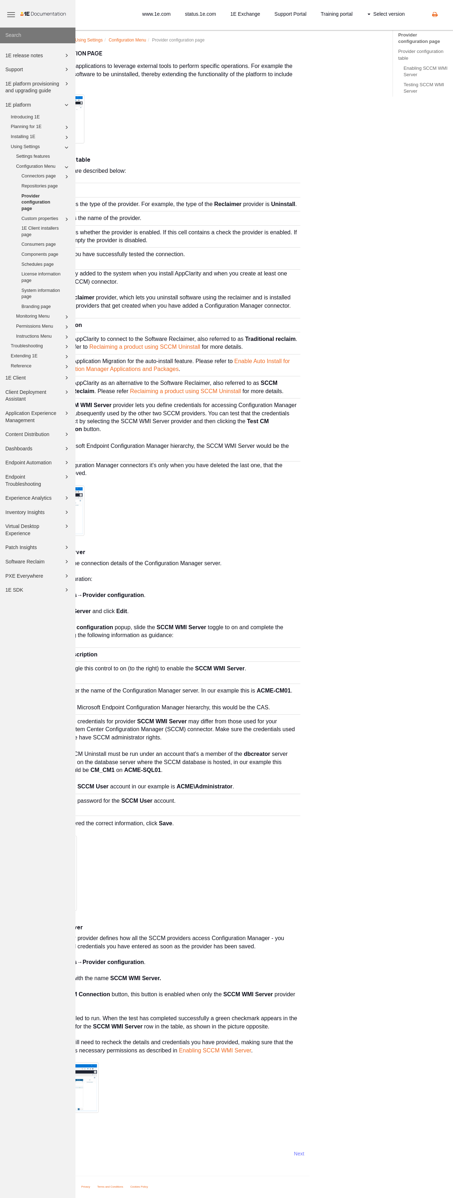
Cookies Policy (214, 1186)
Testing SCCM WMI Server (424, 88)
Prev (94, 1154)
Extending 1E (40, 357)
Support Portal (291, 14)
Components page (39, 254)
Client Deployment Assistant (37, 395)
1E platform (37, 105)
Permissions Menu (43, 327)
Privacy (161, 1186)
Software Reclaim (37, 562)
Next (374, 1154)
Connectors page (45, 177)
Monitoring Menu (43, 317)
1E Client (37, 378)
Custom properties (45, 219)
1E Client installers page (40, 231)
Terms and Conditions (186, 1186)
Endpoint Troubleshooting (37, 480)
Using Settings (40, 147)
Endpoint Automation (37, 462)
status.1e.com (200, 14)
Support (37, 69)
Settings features (33, 156)
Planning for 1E (40, 127)
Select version (386, 14)
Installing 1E (40, 137)
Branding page (36, 306)
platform (133, 40)
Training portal (337, 14)
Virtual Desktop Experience (37, 529)
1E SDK (37, 590)
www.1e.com (156, 14)
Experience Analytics (37, 498)
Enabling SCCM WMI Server (426, 71)
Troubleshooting (40, 347)
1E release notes (37, 55)
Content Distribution (37, 434)
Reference (40, 367)
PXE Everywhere (37, 576)
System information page (40, 293)
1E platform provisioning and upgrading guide (37, 87)
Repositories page (39, 186)
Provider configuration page (35, 202)
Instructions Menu (43, 337)
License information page (40, 277)
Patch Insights (37, 547)
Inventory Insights (37, 512)
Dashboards (37, 449)
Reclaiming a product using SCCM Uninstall (220, 347)
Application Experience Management (37, 416)
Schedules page (37, 264)
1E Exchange (245, 14)
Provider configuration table (420, 54)
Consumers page (38, 244)
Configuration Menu (43, 167)
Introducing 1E (25, 116)
